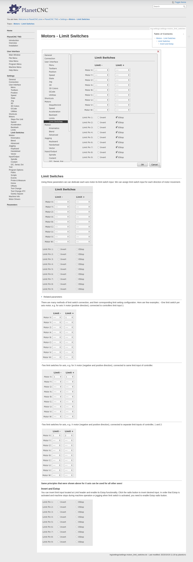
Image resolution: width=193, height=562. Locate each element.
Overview (13, 43)
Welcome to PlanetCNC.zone (31, 19)
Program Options (16, 170)
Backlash (15, 127)
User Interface (13, 51)
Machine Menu (15, 67)
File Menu (13, 58)
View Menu (13, 61)
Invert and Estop (166, 44)
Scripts (14, 175)
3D (12, 103)
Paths (13, 172)
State (13, 98)
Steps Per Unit (17, 119)
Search (184, 6)
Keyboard (15, 149)
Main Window (14, 55)
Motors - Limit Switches (79, 19)
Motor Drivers (14, 199)
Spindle (14, 159)
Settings (63, 19)
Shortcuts (13, 114)
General (12, 79)
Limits (13, 130)
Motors (12, 117)
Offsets (14, 186)
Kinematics (15, 138)
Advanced (15, 143)
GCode (14, 109)
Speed (13, 95)
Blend (13, 141)
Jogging (12, 146)
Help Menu (13, 70)
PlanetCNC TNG (51, 19)
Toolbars (14, 90)
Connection (14, 82)
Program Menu (15, 64)
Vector (13, 154)
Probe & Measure (18, 180)
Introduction (14, 40)
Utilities (14, 111)
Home (9, 31)
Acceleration (16, 125)
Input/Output (14, 157)
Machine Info (14, 196)
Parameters (12, 205)
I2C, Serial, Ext (17, 165)
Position (14, 93)
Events (14, 178)
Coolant (14, 162)
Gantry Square (17, 194)
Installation (13, 46)
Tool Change (16, 188)
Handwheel (15, 151)
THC (11, 167)
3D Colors (15, 106)
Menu (13, 87)
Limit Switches (17, 133)
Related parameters (53, 297)
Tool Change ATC (18, 191)
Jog (12, 101)
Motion (12, 135)
